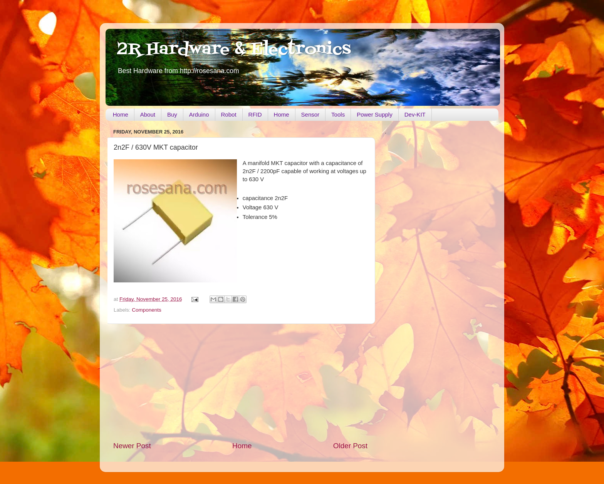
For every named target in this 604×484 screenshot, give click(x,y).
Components (146, 310)
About (147, 114)
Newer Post (132, 446)
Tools (338, 114)
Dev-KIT (415, 114)
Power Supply (375, 114)
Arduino (199, 114)
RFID (255, 114)
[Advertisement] (240, 382)
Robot (229, 114)
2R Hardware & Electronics (234, 49)
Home (120, 114)
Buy (172, 114)
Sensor (310, 114)
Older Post (350, 446)
